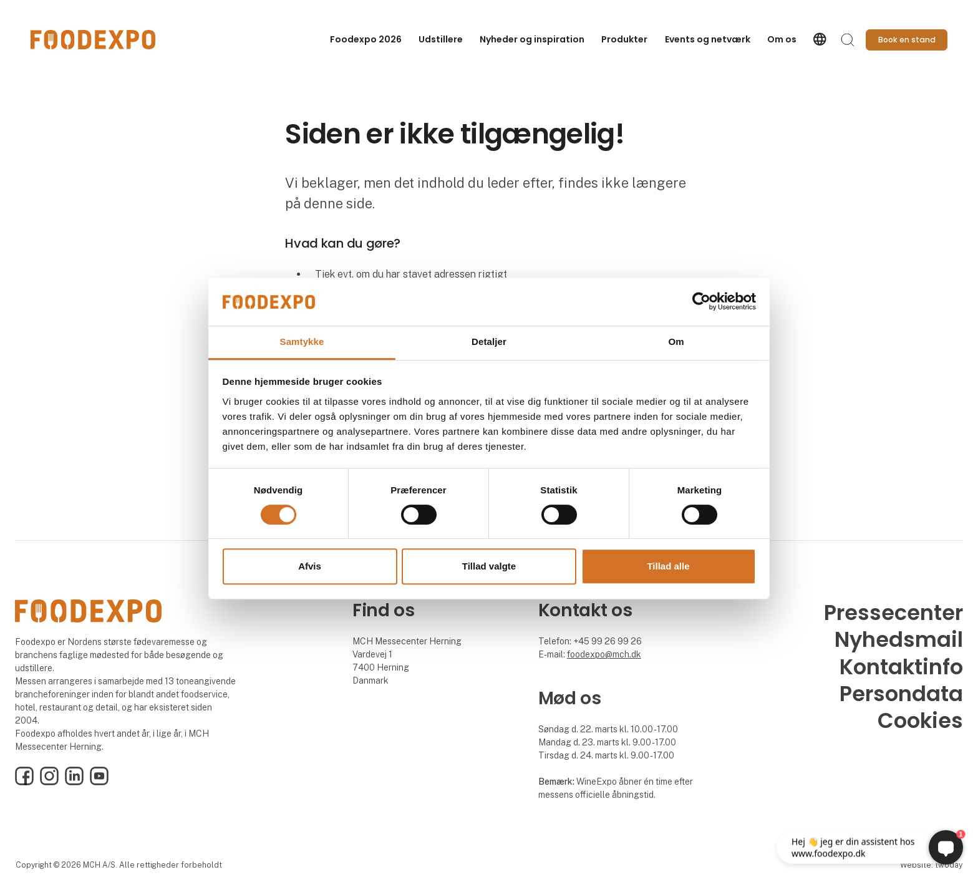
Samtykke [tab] (302, 341)
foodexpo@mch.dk (604, 654)
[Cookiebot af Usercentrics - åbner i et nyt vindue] (701, 302)
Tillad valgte (489, 566)
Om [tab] (676, 341)
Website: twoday (931, 865)
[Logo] (93, 39)
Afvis (309, 566)
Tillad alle (668, 566)
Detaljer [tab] (489, 341)
